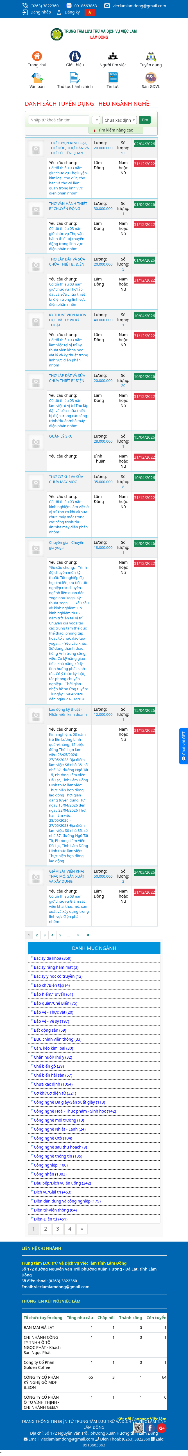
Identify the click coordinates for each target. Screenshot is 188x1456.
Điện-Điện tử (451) (50, 1219)
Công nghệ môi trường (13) (59, 1120)
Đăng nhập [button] (36, 12)
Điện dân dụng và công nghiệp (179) (67, 1201)
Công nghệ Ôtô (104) (53, 1138)
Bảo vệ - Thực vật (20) (53, 1012)
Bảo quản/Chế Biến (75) (55, 1003)
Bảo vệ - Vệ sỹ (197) (51, 1021)
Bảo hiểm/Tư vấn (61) (53, 994)
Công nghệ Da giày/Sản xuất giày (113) (69, 1102)
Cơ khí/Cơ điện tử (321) (55, 1093)
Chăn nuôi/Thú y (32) (53, 1057)
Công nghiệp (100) (51, 1165)
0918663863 (85, 5)
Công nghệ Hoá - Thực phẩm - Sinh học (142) (75, 1111)
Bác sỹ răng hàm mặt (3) (56, 967)
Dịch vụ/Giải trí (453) (52, 1192)
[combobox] (96, 120)
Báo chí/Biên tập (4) (52, 985)
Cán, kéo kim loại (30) (53, 1048)
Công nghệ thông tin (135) (58, 1156)
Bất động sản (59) (50, 1030)
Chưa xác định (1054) (53, 1084)
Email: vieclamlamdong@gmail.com (61, 1439)
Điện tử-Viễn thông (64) (55, 1210)
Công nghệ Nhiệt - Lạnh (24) (60, 1129)
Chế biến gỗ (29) (49, 1066)
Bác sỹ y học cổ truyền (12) (58, 976)
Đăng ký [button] (68, 12)
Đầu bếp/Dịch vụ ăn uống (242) (62, 1183)
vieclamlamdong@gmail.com (139, 5)
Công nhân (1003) (50, 1174)
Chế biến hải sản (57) (53, 1075)
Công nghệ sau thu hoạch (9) (60, 1147)
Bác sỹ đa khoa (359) (52, 958)
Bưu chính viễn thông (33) (57, 1039)
